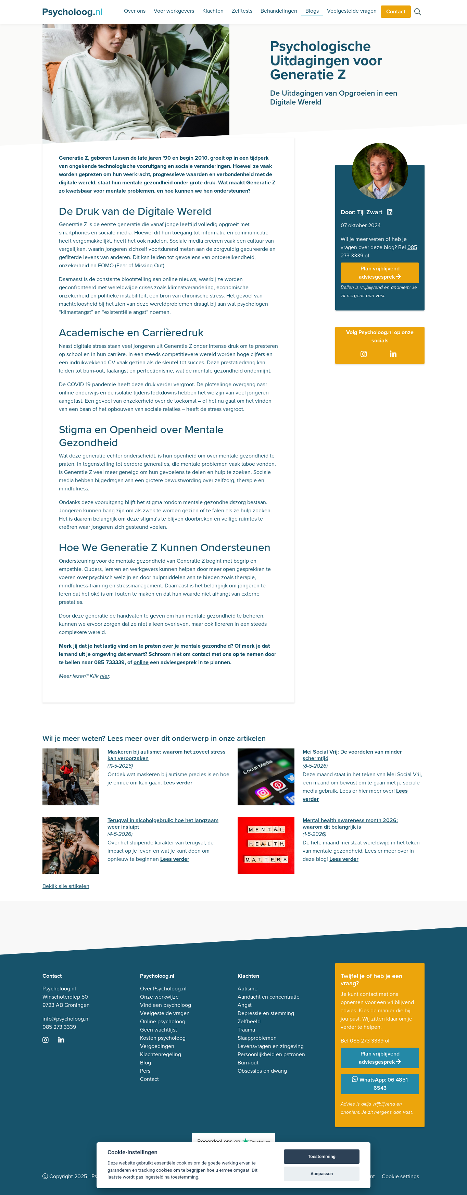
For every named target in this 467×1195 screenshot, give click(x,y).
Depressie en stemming (266, 1013)
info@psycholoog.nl (66, 1019)
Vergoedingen (157, 1046)
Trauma (246, 1030)
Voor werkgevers (174, 11)
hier (104, 676)
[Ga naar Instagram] (365, 354)
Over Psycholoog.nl (163, 988)
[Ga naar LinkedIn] (394, 354)
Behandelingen (279, 11)
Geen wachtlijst (158, 1030)
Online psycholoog (162, 1021)
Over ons (135, 11)
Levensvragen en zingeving (271, 1046)
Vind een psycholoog (165, 1005)
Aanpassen (322, 1173)
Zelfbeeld (249, 1021)
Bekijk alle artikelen (65, 886)
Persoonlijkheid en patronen (271, 1054)
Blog (145, 1062)
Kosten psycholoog (163, 1038)
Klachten (213, 11)
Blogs (312, 11)
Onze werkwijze (159, 997)
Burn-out (248, 1062)
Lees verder (177, 782)
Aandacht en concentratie (269, 997)
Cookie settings (400, 1176)
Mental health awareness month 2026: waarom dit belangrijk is (350, 823)
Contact (395, 11)
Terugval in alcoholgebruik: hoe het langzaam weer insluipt (163, 823)
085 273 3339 (59, 1027)
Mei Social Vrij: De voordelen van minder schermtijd (352, 755)
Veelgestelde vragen (352, 11)
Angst (245, 1005)
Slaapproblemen (257, 1038)
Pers (145, 1071)
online (141, 662)
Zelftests (242, 11)
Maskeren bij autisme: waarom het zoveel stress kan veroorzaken (167, 755)
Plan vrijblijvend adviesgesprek (380, 273)
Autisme (247, 988)
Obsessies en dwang (262, 1071)
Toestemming (322, 1156)
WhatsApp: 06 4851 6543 (380, 1084)
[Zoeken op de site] (418, 12)
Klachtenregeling (160, 1054)
